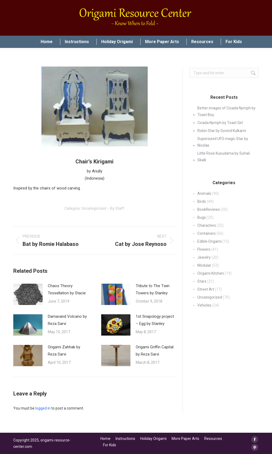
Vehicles (204, 305)
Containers (206, 233)
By (117, 208)
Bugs (201, 217)
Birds (201, 201)
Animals (204, 193)
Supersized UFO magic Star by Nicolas (222, 142)
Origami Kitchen (210, 273)
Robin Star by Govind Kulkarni (221, 131)
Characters (206, 225)
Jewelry (204, 257)
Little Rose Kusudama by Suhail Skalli (223, 156)
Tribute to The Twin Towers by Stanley (152, 289)
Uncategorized (94, 208)
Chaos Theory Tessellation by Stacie (67, 289)
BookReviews (208, 209)
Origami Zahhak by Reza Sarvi (64, 351)
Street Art (205, 289)
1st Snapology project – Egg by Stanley (155, 320)
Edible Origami (209, 241)
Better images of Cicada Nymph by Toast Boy (226, 111)
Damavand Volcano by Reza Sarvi (67, 320)
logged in (42, 408)
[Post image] (27, 294)
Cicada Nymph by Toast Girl (220, 123)
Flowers (203, 249)
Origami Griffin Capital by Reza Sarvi (154, 351)
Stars (201, 281)
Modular (204, 265)
